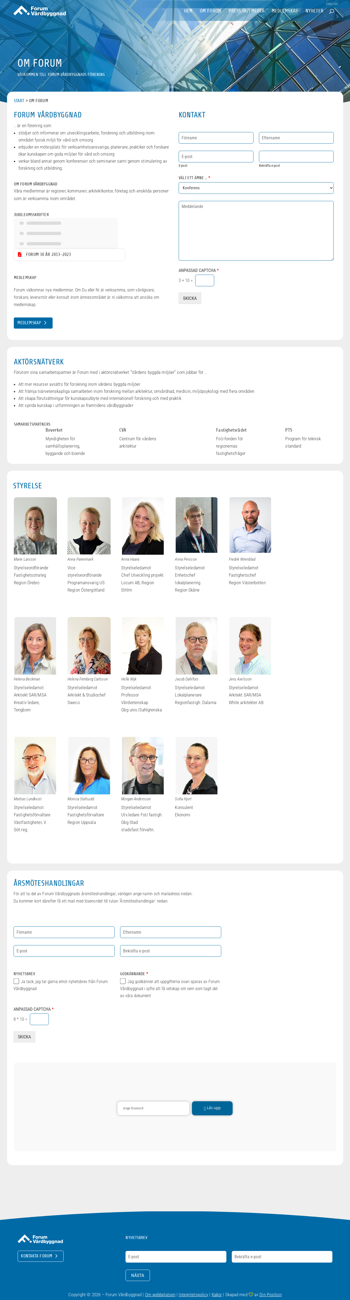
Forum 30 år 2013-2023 (48, 254)
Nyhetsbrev (24, 973)
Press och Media (246, 18)
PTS (288, 430)
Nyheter (314, 18)
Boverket (54, 430)
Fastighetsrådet (231, 430)
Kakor (217, 1294)
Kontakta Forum (36, 1256)
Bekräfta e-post (269, 165)
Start (19, 100)
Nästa (137, 1275)
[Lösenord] (153, 1108)
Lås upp (212, 1108)
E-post (183, 165)
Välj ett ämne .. (194, 177)
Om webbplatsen (160, 1294)
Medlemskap (285, 18)
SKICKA (190, 298)
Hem (188, 18)
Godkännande (134, 973)
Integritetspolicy (193, 1294)
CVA (122, 430)
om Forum (210, 18)
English (332, 4)
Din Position (270, 1294)
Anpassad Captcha (199, 270)
